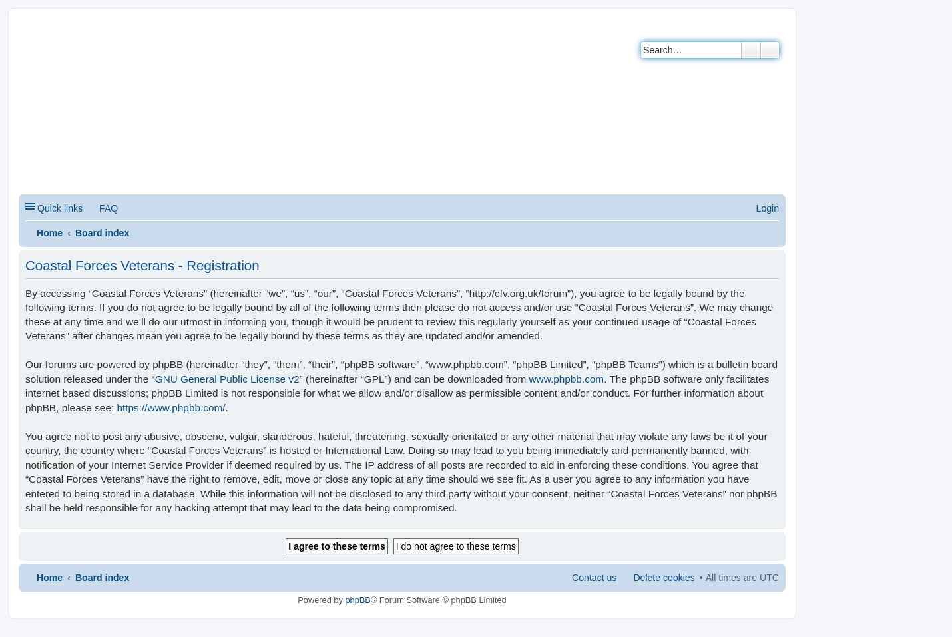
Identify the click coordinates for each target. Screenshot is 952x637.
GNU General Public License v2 (227, 379)
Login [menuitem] (767, 208)
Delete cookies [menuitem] (663, 577)
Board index (102, 233)
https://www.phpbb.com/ (171, 407)
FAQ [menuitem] (108, 208)
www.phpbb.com (566, 379)
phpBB (357, 600)
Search (751, 50)
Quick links (60, 208)
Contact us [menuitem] (594, 577)
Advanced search (770, 50)
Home (50, 233)
